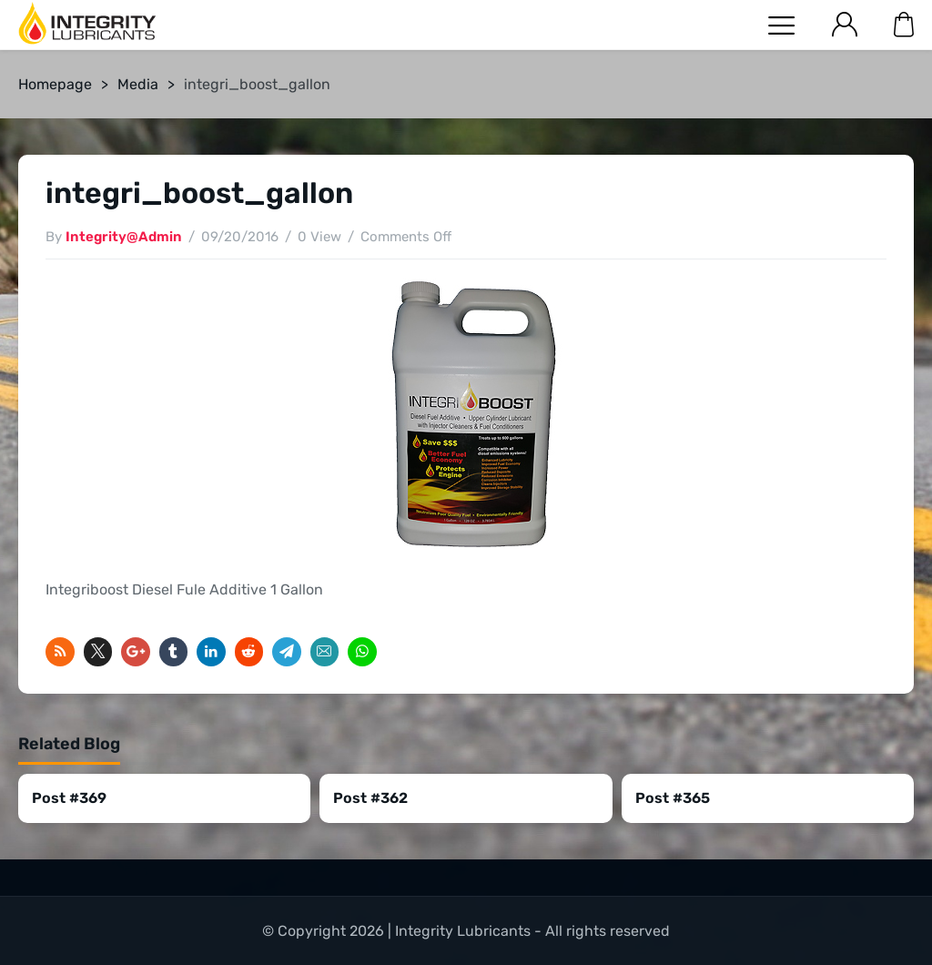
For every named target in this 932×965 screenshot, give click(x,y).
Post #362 (370, 798)
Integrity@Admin (124, 237)
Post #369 (69, 798)
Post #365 (672, 798)
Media (137, 84)
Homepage (55, 84)
